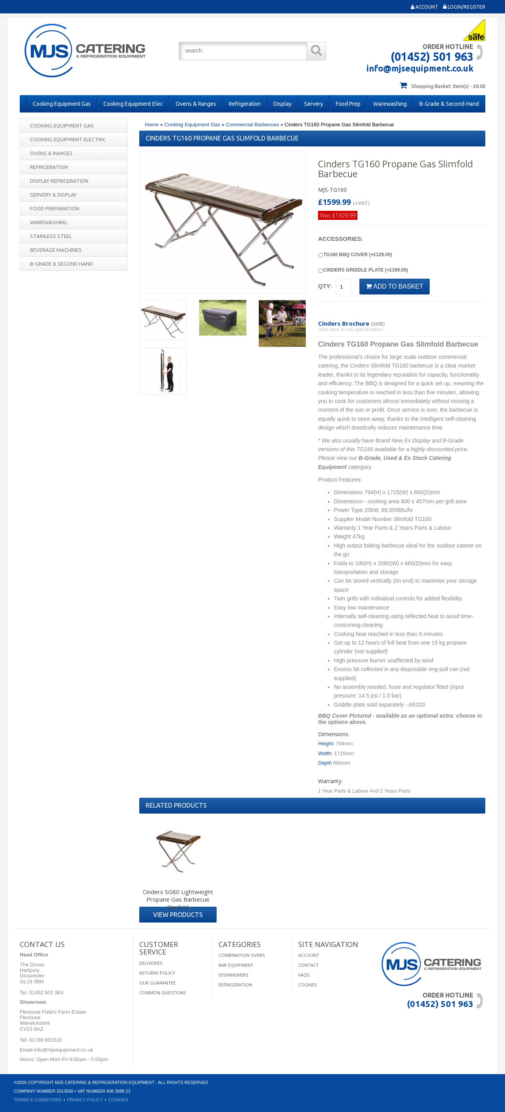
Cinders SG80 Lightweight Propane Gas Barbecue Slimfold (178, 899)
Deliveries (150, 963)
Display (282, 104)
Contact (308, 965)
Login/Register (464, 6)
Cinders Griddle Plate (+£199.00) (363, 270)
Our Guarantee (157, 983)
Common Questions (162, 993)
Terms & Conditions (38, 1099)
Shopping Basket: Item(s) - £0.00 (448, 86)
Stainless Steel (51, 236)
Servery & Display (53, 194)
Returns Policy (157, 973)
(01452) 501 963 (432, 56)
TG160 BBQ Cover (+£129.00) (355, 254)
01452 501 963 (45, 993)
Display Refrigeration (59, 181)
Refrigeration (245, 104)
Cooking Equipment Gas (62, 104)
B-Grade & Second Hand (61, 263)
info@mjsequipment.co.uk (420, 68)
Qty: (325, 286)
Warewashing (390, 104)
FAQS (303, 975)
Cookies (307, 985)
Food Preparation (54, 208)
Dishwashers (233, 975)
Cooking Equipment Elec (133, 104)
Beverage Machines (56, 250)
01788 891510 (45, 1040)
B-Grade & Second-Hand (449, 104)
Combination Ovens (242, 955)
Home (152, 125)
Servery (313, 104)
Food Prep (348, 104)
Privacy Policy (85, 1099)
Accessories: (340, 238)
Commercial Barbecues (252, 125)
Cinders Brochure (343, 323)
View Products (178, 914)
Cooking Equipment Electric (68, 139)
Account (424, 6)
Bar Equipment (236, 965)
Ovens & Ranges (196, 104)
